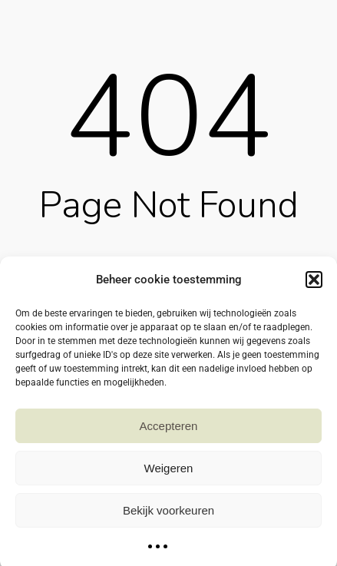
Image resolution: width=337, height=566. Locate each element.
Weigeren (168, 473)
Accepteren (169, 431)
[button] (314, 285)
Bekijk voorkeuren (168, 515)
